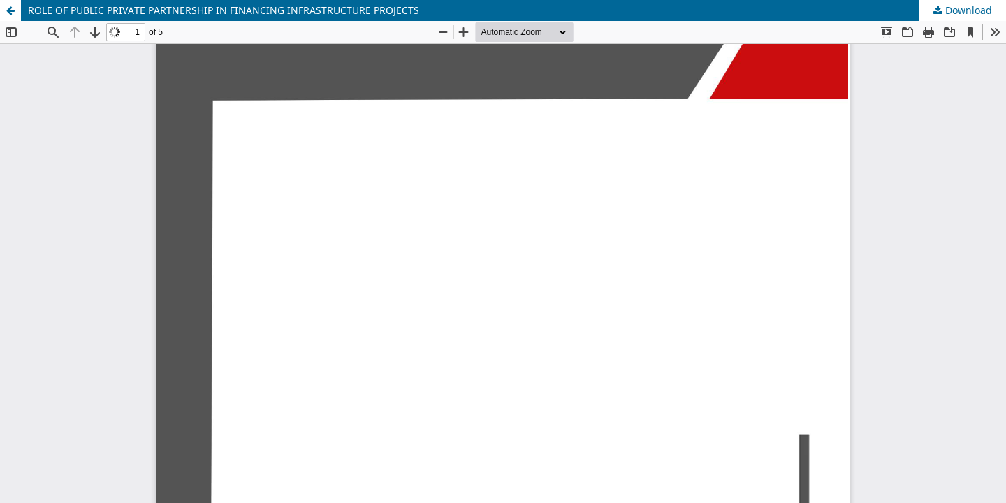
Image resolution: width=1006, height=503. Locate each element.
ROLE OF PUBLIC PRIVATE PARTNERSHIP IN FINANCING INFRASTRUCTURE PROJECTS (223, 10)
